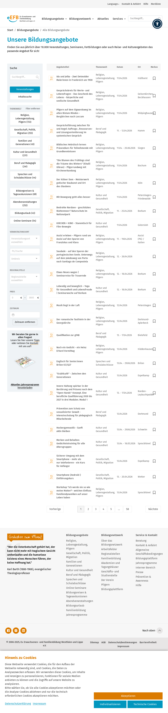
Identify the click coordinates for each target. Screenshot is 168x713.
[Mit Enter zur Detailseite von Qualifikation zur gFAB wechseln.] (104, 335)
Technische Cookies (145, 704)
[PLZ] (25, 251)
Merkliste (156, 4)
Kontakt (34, 343)
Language (112, 4)
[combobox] (25, 240)
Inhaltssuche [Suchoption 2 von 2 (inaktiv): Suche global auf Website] (25, 96)
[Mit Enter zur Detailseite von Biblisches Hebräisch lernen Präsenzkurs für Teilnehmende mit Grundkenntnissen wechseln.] (104, 148)
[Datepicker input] (25, 315)
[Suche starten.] (159, 16)
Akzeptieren (128, 695)
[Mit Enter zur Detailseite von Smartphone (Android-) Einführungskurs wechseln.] (104, 476)
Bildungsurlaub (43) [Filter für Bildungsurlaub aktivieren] (25, 213)
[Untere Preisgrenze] (16, 298)
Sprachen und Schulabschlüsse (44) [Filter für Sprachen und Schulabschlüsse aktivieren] (25, 176)
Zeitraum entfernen (25, 322)
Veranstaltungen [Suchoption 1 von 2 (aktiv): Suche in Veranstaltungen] (25, 89)
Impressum (39, 703)
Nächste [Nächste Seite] (153, 509)
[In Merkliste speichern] (154, 78)
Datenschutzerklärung (18, 703)
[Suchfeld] (25, 77)
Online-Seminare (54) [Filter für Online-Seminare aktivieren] (25, 220)
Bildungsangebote (53, 16)
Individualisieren (110, 704)
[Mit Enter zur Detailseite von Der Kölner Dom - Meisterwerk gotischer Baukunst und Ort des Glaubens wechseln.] (104, 183)
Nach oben (148, 630)
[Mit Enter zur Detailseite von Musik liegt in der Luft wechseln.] (104, 305)
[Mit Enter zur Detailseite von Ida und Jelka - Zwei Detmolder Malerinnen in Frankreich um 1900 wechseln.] (104, 78)
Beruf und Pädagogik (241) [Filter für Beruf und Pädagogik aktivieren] (25, 165)
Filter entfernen (33, 109)
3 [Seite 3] (95, 509)
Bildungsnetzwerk (80, 16)
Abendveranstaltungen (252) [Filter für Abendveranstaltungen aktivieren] (25, 204)
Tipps (37, 340)
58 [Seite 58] (127, 509)
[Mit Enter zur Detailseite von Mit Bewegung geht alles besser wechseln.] (104, 197)
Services (118, 16)
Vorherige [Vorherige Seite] (55, 509)
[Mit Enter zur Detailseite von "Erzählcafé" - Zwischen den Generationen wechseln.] (104, 375)
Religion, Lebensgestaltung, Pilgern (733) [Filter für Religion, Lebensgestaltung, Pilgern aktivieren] (24, 118)
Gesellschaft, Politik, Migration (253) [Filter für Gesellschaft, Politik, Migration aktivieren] (25, 131)
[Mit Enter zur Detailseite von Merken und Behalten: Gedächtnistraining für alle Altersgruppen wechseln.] (104, 443)
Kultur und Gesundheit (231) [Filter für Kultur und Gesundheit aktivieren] (25, 154)
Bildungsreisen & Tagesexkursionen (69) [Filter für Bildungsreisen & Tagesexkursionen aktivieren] (25, 192)
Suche (13, 68)
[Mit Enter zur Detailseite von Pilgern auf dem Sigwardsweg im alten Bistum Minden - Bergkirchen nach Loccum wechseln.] (104, 113)
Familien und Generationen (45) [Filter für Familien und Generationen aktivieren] (25, 142)
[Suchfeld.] (145, 16)
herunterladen (25, 386)
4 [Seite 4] (103, 509)
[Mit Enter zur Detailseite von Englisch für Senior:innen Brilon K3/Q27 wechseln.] (104, 363)
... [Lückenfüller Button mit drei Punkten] (119, 509)
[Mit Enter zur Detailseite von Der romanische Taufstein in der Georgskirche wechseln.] (104, 321)
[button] (157, 24)
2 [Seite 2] (88, 509)
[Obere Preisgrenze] (33, 298)
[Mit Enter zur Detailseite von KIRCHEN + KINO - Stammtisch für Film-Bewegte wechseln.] (104, 225)
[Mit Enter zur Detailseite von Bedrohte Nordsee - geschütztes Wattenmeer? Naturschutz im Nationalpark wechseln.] (104, 211)
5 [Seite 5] (111, 509)
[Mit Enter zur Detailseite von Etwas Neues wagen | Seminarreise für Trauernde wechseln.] (104, 274)
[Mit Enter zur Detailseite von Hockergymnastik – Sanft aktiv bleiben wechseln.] (104, 429)
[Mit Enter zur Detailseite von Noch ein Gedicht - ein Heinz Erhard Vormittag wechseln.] (104, 349)
